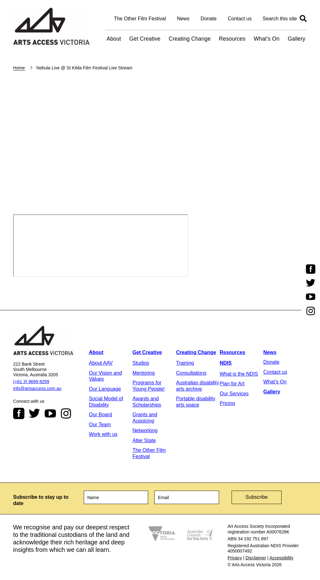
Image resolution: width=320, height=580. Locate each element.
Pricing (227, 403)
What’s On (267, 39)
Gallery (296, 39)
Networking (145, 430)
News (183, 18)
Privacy (235, 557)
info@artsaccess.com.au (37, 388)
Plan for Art (232, 383)
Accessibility (281, 557)
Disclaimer (256, 557)
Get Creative (145, 39)
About (114, 39)
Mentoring (143, 373)
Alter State (144, 440)
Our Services (234, 393)
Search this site (280, 18)
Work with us (103, 434)
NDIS (226, 363)
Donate (209, 18)
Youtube (50, 413)
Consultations (191, 373)
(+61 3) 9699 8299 (31, 381)
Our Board (100, 414)
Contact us (240, 18)
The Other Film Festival (140, 18)
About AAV (101, 363)
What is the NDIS (239, 374)
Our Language (105, 389)
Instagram (66, 413)
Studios (140, 363)
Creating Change (190, 39)
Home (19, 67)
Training (185, 363)
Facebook (18, 413)
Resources (232, 39)
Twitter (34, 413)
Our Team (100, 424)
